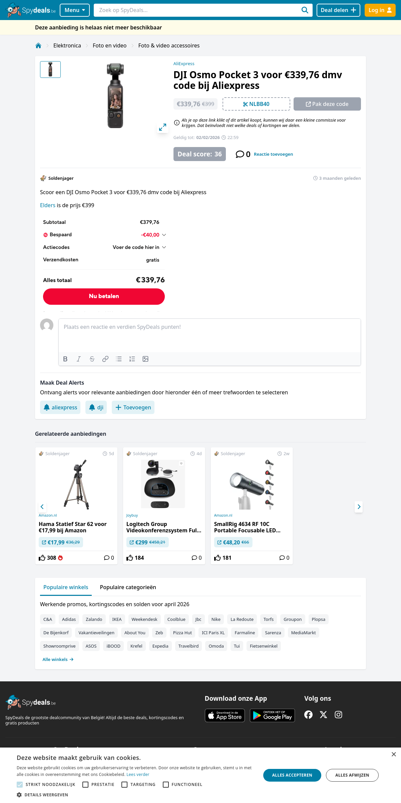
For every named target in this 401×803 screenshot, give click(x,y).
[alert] (200, 775)
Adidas (69, 619)
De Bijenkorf (55, 633)
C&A (47, 619)
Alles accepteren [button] (292, 775)
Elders (47, 205)
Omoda (216, 646)
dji (96, 407)
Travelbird (188, 646)
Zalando (94, 619)
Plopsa (319, 619)
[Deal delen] (338, 10)
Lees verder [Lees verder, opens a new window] (137, 774)
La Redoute (242, 619)
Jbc (198, 619)
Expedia (160, 646)
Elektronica (67, 45)
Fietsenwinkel (264, 646)
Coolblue (176, 619)
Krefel (136, 646)
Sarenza (273, 633)
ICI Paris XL (213, 633)
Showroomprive (59, 646)
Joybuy (132, 515)
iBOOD (113, 646)
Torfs (269, 619)
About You (134, 633)
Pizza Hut (182, 633)
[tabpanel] (200, 630)
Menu (75, 10)
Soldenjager (61, 178)
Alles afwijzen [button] (352, 775)
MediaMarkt (303, 633)
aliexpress (60, 407)
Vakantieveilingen (96, 633)
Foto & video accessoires (169, 45)
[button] (135, 794)
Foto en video (109, 45)
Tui (237, 646)
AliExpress (183, 63)
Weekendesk (144, 619)
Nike (216, 619)
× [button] (393, 754)
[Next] (359, 507)
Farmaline (245, 633)
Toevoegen (133, 407)
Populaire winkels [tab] (65, 587)
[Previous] (42, 507)
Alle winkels (58, 659)
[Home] (38, 45)
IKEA (117, 619)
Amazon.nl (48, 515)
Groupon (293, 619)
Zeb (159, 633)
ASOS (91, 646)
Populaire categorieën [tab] (128, 587)
